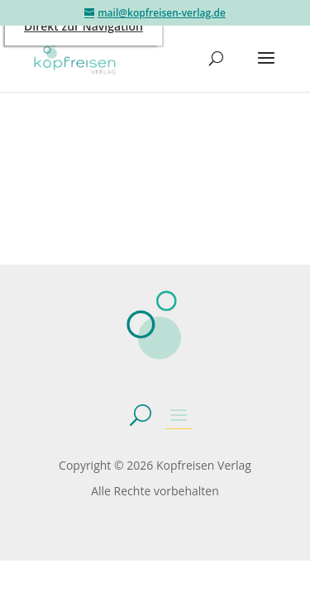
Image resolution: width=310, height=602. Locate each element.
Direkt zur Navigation (83, 26)
